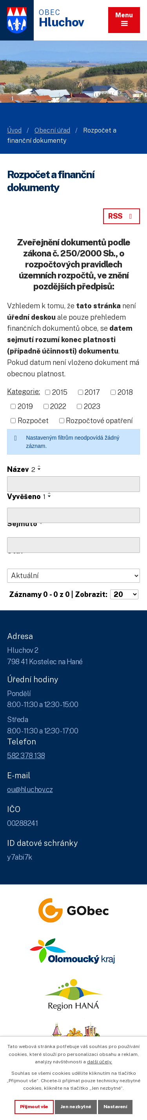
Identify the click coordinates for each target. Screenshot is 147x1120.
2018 (125, 392)
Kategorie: (23, 391)
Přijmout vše (34, 1106)
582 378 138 (26, 756)
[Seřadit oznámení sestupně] (39, 469)
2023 (92, 406)
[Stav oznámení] (73, 576)
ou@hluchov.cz (30, 789)
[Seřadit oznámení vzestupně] (39, 466)
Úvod (14, 130)
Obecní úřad (52, 130)
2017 (92, 392)
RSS (121, 216)
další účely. (99, 1062)
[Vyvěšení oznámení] (73, 515)
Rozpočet (33, 420)
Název (21, 469)
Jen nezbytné (75, 1106)
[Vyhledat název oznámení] (73, 484)
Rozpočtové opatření (99, 420)
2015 (59, 392)
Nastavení (115, 1106)
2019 (25, 406)
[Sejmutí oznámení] (73, 545)
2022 (58, 406)
